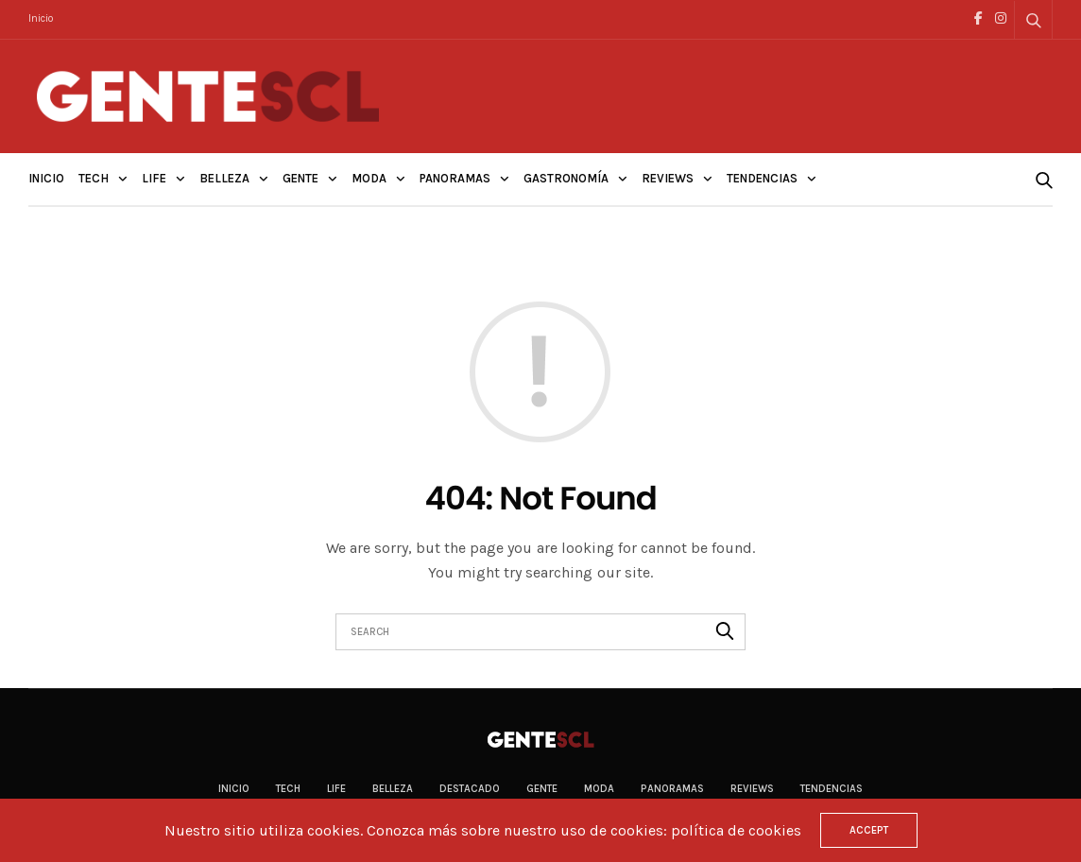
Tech (93, 178)
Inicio (41, 18)
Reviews (668, 178)
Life (154, 178)
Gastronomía (566, 178)
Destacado (469, 789)
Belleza (224, 178)
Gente (300, 178)
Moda (369, 178)
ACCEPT (868, 830)
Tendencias (762, 178)
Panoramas (455, 178)
